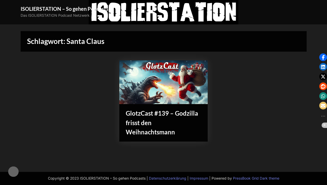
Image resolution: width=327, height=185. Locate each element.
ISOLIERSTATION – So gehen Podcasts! (65, 9)
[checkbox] (13, 171)
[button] (323, 57)
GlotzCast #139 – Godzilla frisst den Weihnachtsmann (152, 123)
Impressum (199, 178)
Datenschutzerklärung (167, 178)
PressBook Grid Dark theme (256, 178)
